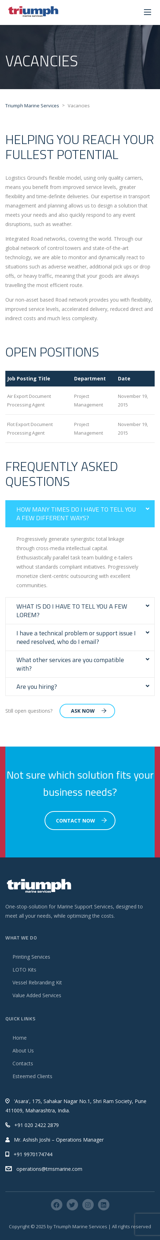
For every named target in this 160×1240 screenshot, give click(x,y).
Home (19, 1037)
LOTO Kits (24, 969)
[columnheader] (38, 378)
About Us (23, 1050)
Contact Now (81, 820)
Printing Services (31, 956)
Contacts (22, 1063)
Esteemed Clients (32, 1076)
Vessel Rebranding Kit (37, 982)
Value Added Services (36, 995)
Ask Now (89, 710)
